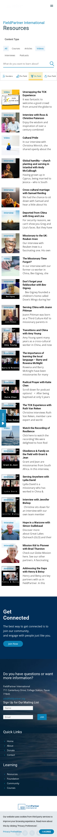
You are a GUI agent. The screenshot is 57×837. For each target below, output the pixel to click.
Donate (3, 419)
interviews (10, 55)
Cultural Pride (30, 137)
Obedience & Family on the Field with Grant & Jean (36, 454)
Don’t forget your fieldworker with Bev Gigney (34, 285)
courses (16, 48)
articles (28, 48)
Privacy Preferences (12, 831)
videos (40, 48)
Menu (51, 6)
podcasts (24, 55)
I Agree (46, 831)
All (6, 48)
